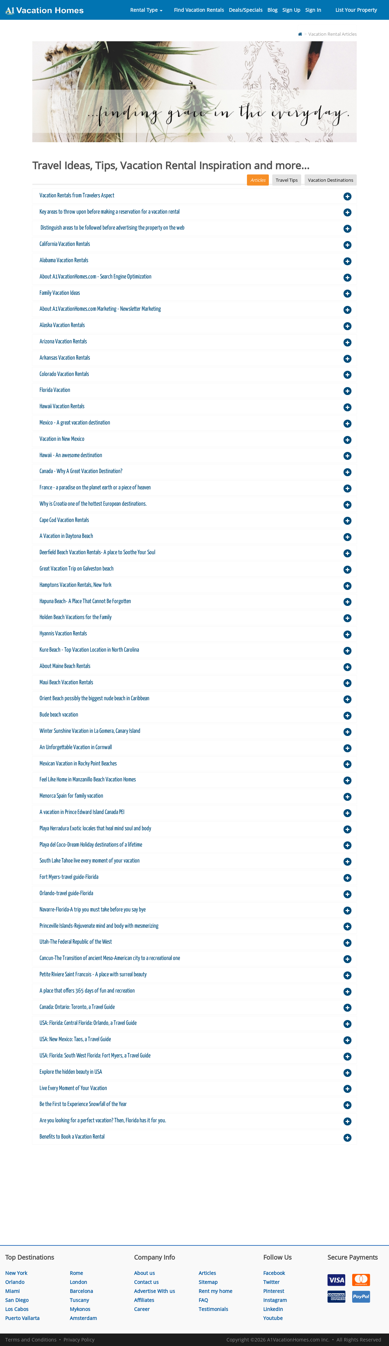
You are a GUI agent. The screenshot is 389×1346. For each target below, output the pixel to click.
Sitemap (208, 1282)
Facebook (274, 1273)
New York (16, 1273)
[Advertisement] (194, 1196)
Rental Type (146, 10)
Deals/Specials (246, 10)
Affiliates (144, 1300)
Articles (207, 1273)
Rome (76, 1273)
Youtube (273, 1318)
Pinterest (273, 1291)
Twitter (271, 1282)
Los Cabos (16, 1309)
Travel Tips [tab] (287, 180)
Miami (12, 1291)
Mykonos (80, 1309)
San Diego (16, 1300)
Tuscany (79, 1300)
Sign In (313, 10)
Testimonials (213, 1309)
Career (142, 1309)
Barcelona (81, 1291)
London (78, 1282)
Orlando (14, 1282)
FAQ (203, 1300)
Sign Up (291, 10)
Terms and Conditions (31, 1339)
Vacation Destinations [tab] (330, 180)
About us (144, 1273)
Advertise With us (154, 1291)
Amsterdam (83, 1318)
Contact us (146, 1282)
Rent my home (215, 1291)
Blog (272, 10)
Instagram (275, 1300)
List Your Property (356, 10)
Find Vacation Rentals (199, 10)
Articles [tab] (257, 180)
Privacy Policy (79, 1339)
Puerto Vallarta (22, 1318)
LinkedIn (273, 1309)
